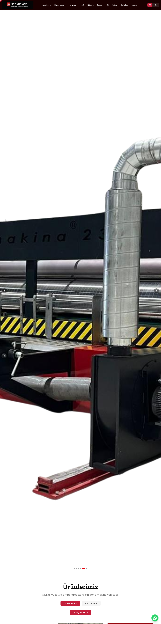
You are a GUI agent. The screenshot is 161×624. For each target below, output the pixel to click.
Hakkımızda (60, 5)
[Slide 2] (76, 568)
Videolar (90, 5)
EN (156, 5)
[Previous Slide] (4, 290)
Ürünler (74, 5)
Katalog (124, 5)
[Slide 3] (78, 568)
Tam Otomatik (70, 603)
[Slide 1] (74, 568)
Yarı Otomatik (91, 603)
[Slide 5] (83, 568)
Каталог (134, 5)
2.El (83, 5)
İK (108, 5)
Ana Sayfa (47, 5)
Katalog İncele (80, 612)
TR (150, 5)
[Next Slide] (156, 290)
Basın (100, 5)
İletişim (115, 5)
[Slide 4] (80, 568)
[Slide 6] (86, 568)
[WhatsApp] (154, 617)
